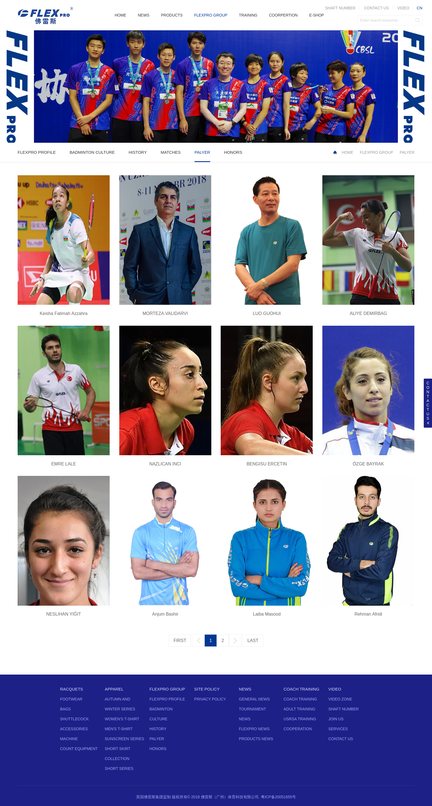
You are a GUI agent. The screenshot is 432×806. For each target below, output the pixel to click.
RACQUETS (71, 689)
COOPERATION (298, 729)
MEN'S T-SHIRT (119, 729)
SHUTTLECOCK (74, 719)
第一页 (180, 640)
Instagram (225, 777)
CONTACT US (376, 8)
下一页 (235, 640)
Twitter (195, 777)
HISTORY (138, 152)
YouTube (215, 777)
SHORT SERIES (119, 768)
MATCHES (170, 152)
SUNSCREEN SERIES (124, 739)
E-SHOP (316, 15)
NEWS (143, 15)
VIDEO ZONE (340, 699)
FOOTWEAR (71, 699)
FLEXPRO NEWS (254, 729)
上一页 (198, 640)
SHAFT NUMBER (340, 8)
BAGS (65, 709)
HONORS (233, 152)
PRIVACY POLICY (210, 699)
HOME (120, 15)
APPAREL (114, 689)
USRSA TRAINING (300, 719)
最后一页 (252, 640)
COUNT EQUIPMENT (79, 748)
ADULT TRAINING (299, 709)
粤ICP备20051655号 (278, 797)
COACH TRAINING (301, 689)
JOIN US (336, 719)
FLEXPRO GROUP (211, 15)
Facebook (205, 777)
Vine (235, 777)
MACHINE (69, 739)
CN (419, 8)
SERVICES (338, 729)
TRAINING (248, 15)
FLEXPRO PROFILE (37, 152)
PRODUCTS (172, 15)
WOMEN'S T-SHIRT (122, 719)
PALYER (202, 152)
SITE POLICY (207, 689)
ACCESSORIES (74, 729)
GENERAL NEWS (254, 699)
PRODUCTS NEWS (256, 739)
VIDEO (403, 8)
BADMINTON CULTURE (92, 152)
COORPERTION (283, 15)
